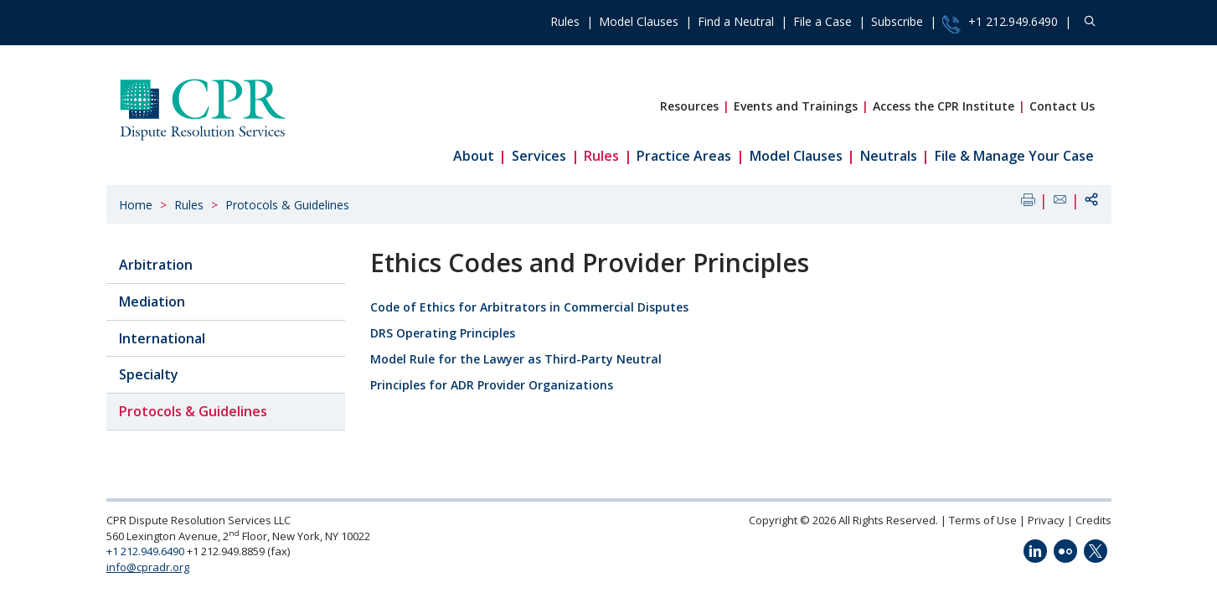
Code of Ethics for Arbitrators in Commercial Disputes (529, 307)
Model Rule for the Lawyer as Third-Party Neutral (516, 359)
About (473, 156)
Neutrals (888, 156)
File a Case (822, 21)
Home (135, 205)
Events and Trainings (796, 106)
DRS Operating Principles (442, 333)
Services (539, 156)
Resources (689, 106)
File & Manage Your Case (1014, 156)
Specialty (148, 374)
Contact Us (1062, 106)
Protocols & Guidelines (287, 205)
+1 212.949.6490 (1000, 23)
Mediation (152, 301)
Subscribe (897, 21)
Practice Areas (684, 156)
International (162, 338)
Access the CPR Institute (943, 106)
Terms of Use (983, 520)
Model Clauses (638, 21)
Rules (565, 21)
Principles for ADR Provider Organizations (491, 385)
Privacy (1046, 520)
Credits (1093, 520)
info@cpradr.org (147, 567)
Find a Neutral (736, 21)
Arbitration (156, 264)
